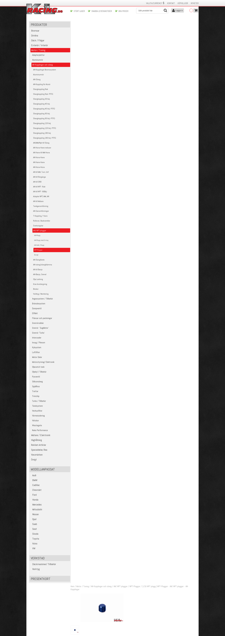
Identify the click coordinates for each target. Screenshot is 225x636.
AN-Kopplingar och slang (102, 22)
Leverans (74, 615)
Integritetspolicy (77, 621)
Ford (33, 495)
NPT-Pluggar (135, 22)
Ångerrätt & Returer (79, 618)
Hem (73, 22)
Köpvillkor (183, 3)
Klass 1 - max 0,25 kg (175, 65)
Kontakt (171, 3)
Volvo (33, 543)
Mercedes (36, 504)
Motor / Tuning (83, 22)
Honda (34, 500)
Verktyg (35, 569)
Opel (33, 519)
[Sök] (152, 10)
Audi (33, 475)
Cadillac (35, 485)
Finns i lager (171, 60)
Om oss (117, 609)
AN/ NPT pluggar (121, 22)
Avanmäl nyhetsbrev (36, 624)
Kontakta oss (76, 609)
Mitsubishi (36, 509)
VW (32, 548)
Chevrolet (35, 490)
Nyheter (195, 3)
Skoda (34, 534)
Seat (33, 529)
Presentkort (40, 579)
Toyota (34, 539)
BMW (33, 480)
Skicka (122, 597)
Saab (33, 524)
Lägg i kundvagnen (173, 51)
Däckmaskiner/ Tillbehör (43, 564)
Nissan (34, 514)
